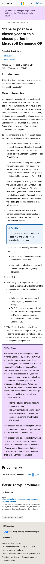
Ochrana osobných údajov (11, 550)
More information (10, 59)
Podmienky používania (10, 557)
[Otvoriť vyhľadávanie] (31, 3)
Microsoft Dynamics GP (17, 22)
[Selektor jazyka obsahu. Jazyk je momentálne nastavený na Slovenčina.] (9, 526)
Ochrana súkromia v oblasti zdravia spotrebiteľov (20, 554)
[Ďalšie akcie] (41, 22)
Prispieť (33, 547)
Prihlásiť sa (39, 3)
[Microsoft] (22, 3)
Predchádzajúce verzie (10, 547)
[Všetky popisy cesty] (4, 22)
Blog (23, 547)
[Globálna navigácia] (2, 3)
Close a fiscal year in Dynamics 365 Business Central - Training (20, 500)
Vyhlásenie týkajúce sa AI (11, 543)
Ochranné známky (28, 557)
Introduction (8, 56)
